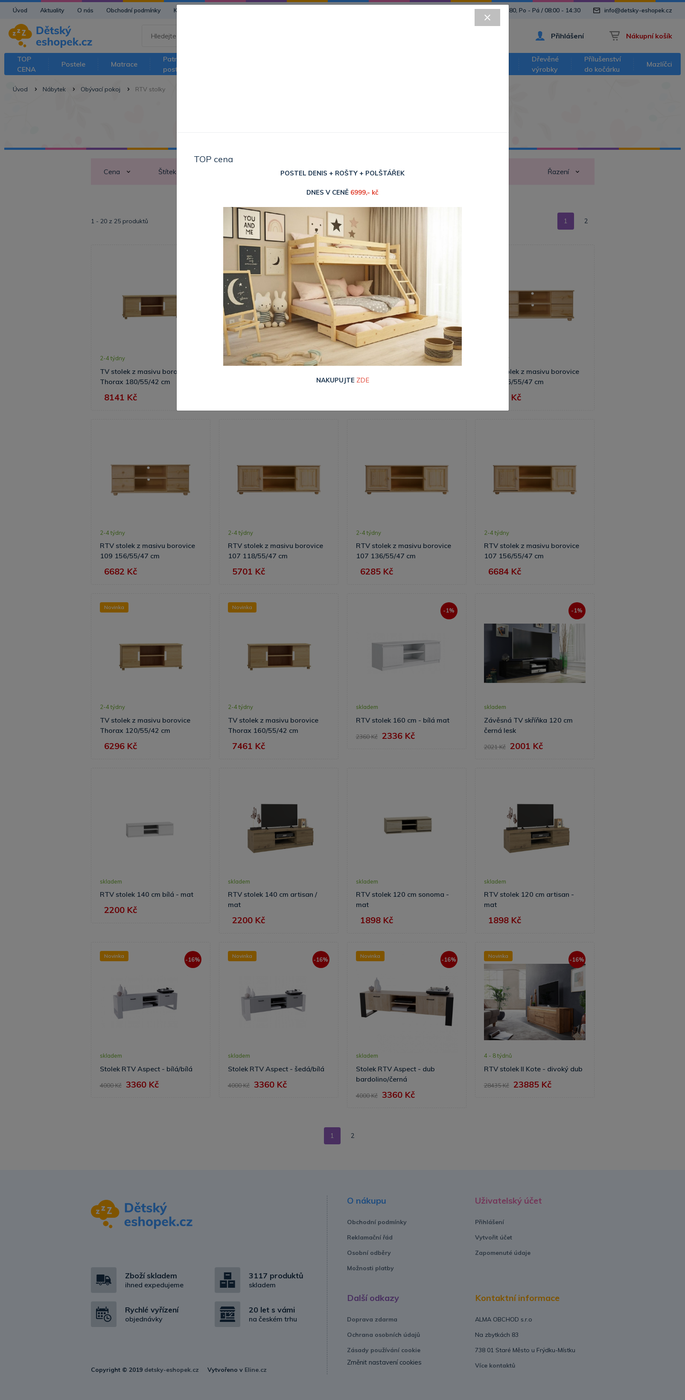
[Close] (487, 17)
